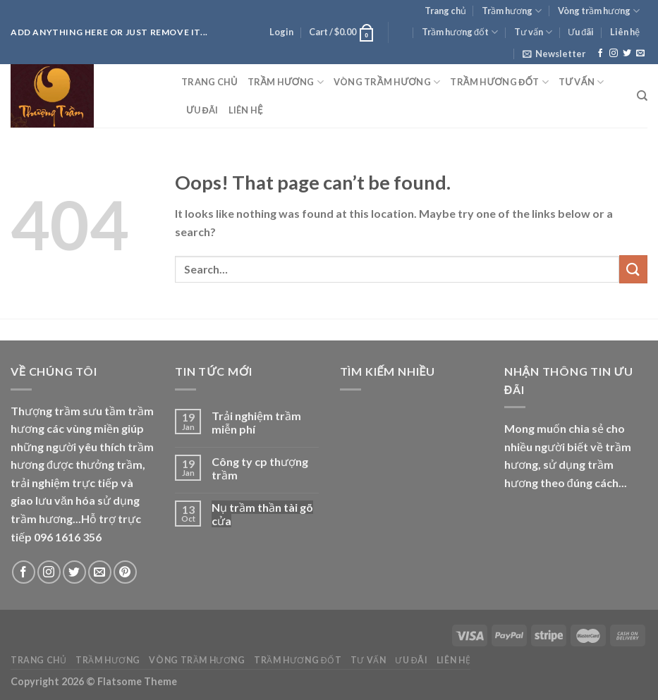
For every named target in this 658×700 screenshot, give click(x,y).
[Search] (642, 95)
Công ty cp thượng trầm (260, 468)
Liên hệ (625, 31)
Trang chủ (445, 10)
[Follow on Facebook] (600, 54)
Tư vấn (533, 32)
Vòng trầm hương (599, 11)
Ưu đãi (581, 31)
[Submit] (633, 269)
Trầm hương (512, 11)
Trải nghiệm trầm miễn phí (256, 422)
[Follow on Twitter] (627, 54)
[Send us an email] (640, 54)
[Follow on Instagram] (613, 54)
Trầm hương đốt (460, 32)
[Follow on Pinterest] (125, 572)
